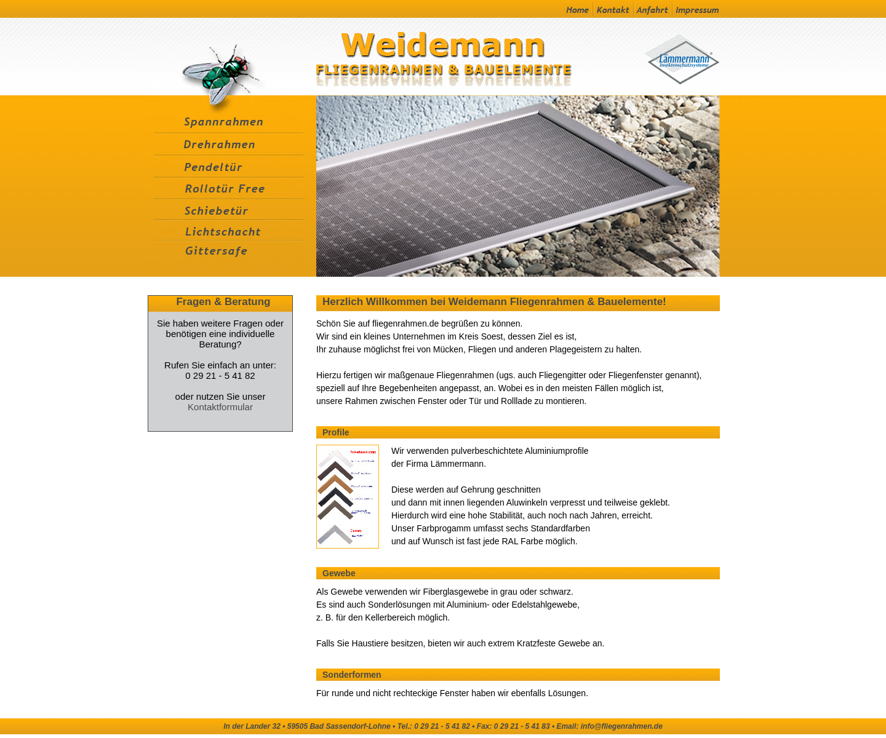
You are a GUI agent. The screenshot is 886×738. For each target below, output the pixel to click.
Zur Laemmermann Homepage (679, 56)
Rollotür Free (232, 188)
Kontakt (613, 9)
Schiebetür (232, 209)
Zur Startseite (478, 56)
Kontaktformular (220, 407)
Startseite (570, 9)
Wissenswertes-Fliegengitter (230, 56)
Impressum (695, 9)
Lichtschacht (232, 230)
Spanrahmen (232, 114)
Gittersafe (232, 259)
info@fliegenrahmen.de (622, 726)
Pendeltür (232, 166)
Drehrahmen (232, 144)
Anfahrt (652, 9)
